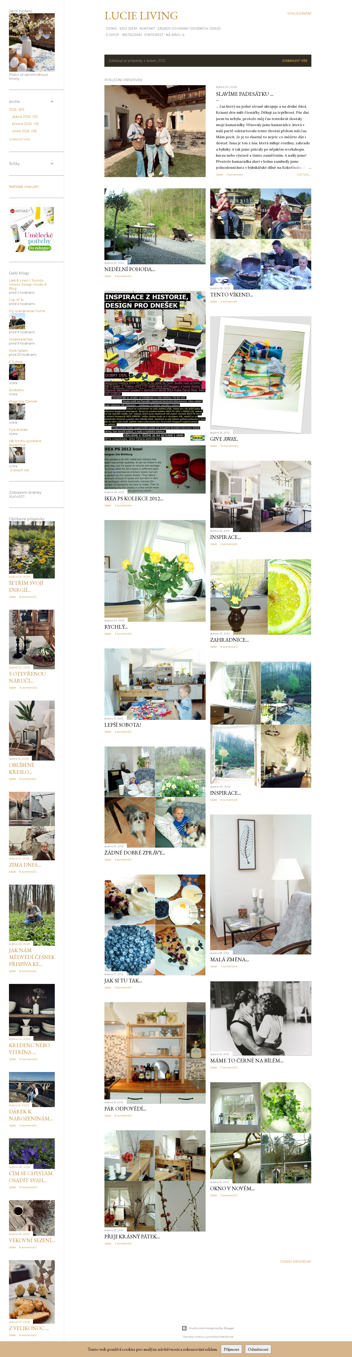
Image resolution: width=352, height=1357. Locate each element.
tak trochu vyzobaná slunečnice (25, 443)
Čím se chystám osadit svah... (31, 1177)
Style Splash (18, 351)
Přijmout (231, 1349)
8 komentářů (229, 646)
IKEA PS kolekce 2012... (133, 498)
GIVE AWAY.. (224, 438)
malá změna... (229, 959)
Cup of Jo (16, 300)
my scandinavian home (27, 311)
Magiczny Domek (23, 401)
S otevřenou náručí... (27, 677)
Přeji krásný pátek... (132, 1236)
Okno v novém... (232, 1188)
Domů (109, 29)
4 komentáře (228, 966)
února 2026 (24, 131)
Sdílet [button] (219, 174)
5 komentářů (123, 987)
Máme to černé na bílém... (247, 1060)
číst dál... (304, 174)
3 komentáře (228, 301)
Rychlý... (116, 626)
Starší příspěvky (295, 1262)
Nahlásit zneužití (24, 187)
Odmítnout (258, 1349)
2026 (16, 109)
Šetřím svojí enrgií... (26, 586)
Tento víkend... (231, 294)
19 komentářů (28, 1187)
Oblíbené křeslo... (21, 768)
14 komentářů (28, 687)
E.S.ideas (16, 362)
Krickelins (16, 390)
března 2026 (25, 124)
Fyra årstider (18, 430)
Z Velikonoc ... (29, 1328)
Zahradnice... (229, 639)
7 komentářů (229, 1067)
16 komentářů (229, 445)
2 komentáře (234, 174)
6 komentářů (123, 276)
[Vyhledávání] (299, 13)
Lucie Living (141, 15)
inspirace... (225, 537)
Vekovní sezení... (32, 1240)
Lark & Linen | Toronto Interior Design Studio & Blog (28, 284)
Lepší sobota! (122, 724)
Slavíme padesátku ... (244, 93)
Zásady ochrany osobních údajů (187, 29)
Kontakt (145, 29)
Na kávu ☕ (174, 35)
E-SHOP (111, 35)
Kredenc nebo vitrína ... (29, 1049)
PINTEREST (152, 35)
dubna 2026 (24, 117)
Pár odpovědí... (125, 1108)
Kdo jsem (126, 29)
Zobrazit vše (294, 61)
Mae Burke (226, 1336)
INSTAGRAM (130, 35)
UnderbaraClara (21, 339)
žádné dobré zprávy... (134, 852)
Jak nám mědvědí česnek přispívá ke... (32, 957)
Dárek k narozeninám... (31, 1115)
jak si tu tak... (123, 980)
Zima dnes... (25, 864)
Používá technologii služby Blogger (208, 1328)
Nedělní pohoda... (129, 269)
